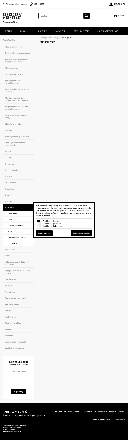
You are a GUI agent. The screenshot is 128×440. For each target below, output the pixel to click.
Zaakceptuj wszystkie (81, 233)
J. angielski (9, 189)
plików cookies (54, 208)
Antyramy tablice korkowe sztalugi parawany (16, 107)
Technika (9, 335)
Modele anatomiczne (14, 74)
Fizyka (8, 151)
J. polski (8, 201)
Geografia (9, 164)
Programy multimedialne (16, 237)
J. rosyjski (9, 207)
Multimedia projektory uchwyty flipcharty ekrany (16, 99)
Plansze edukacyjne (13, 47)
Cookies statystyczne (52, 223)
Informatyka (10, 182)
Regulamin (25, 31)
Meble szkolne (11, 68)
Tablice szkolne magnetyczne (17, 53)
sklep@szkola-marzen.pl (18, 4)
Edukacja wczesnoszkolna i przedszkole (16, 143)
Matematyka (10, 279)
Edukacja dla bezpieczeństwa (17, 136)
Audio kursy (12, 214)
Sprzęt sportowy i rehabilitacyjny (13, 81)
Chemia (8, 130)
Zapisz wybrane (44, 233)
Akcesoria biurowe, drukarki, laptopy (17, 90)
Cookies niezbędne (51, 221)
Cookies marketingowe (52, 226)
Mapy (9, 231)
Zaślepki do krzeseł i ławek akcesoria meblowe (17, 60)
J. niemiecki (10, 195)
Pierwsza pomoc (12, 304)
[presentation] (18, 381)
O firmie (8, 31)
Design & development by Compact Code (109, 419)
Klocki (8, 255)
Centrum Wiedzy (81, 31)
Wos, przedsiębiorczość (15, 342)
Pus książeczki (12, 243)
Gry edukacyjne (12, 170)
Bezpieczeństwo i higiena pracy (16, 116)
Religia (8, 329)
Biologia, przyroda (13, 124)
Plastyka (8, 310)
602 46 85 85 (39, 4)
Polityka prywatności (107, 31)
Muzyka (8, 285)
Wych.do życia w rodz (14, 348)
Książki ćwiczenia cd (15, 225)
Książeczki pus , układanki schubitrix (16, 263)
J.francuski (10, 249)
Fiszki (9, 219)
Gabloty (8, 157)
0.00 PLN (121, 15)
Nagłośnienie (10, 292)
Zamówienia (60, 31)
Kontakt (42, 31)
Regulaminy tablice (13, 323)
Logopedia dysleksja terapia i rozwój (17, 271)
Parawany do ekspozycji (15, 298)
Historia (8, 176)
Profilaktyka (10, 317)
